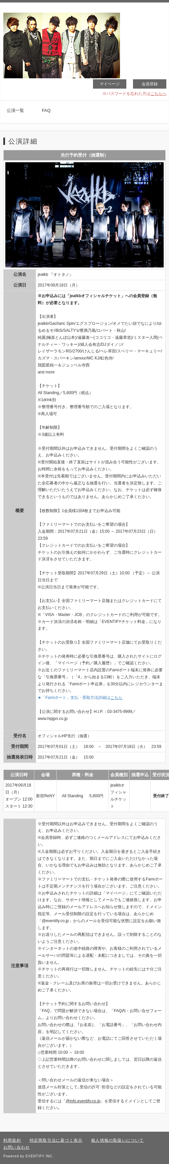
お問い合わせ (16, 1147)
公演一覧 (15, 110)
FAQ (46, 110)
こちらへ (158, 93)
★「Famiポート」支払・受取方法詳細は (80, 697)
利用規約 (12, 1140)
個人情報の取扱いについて (117, 1140)
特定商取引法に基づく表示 (56, 1140)
